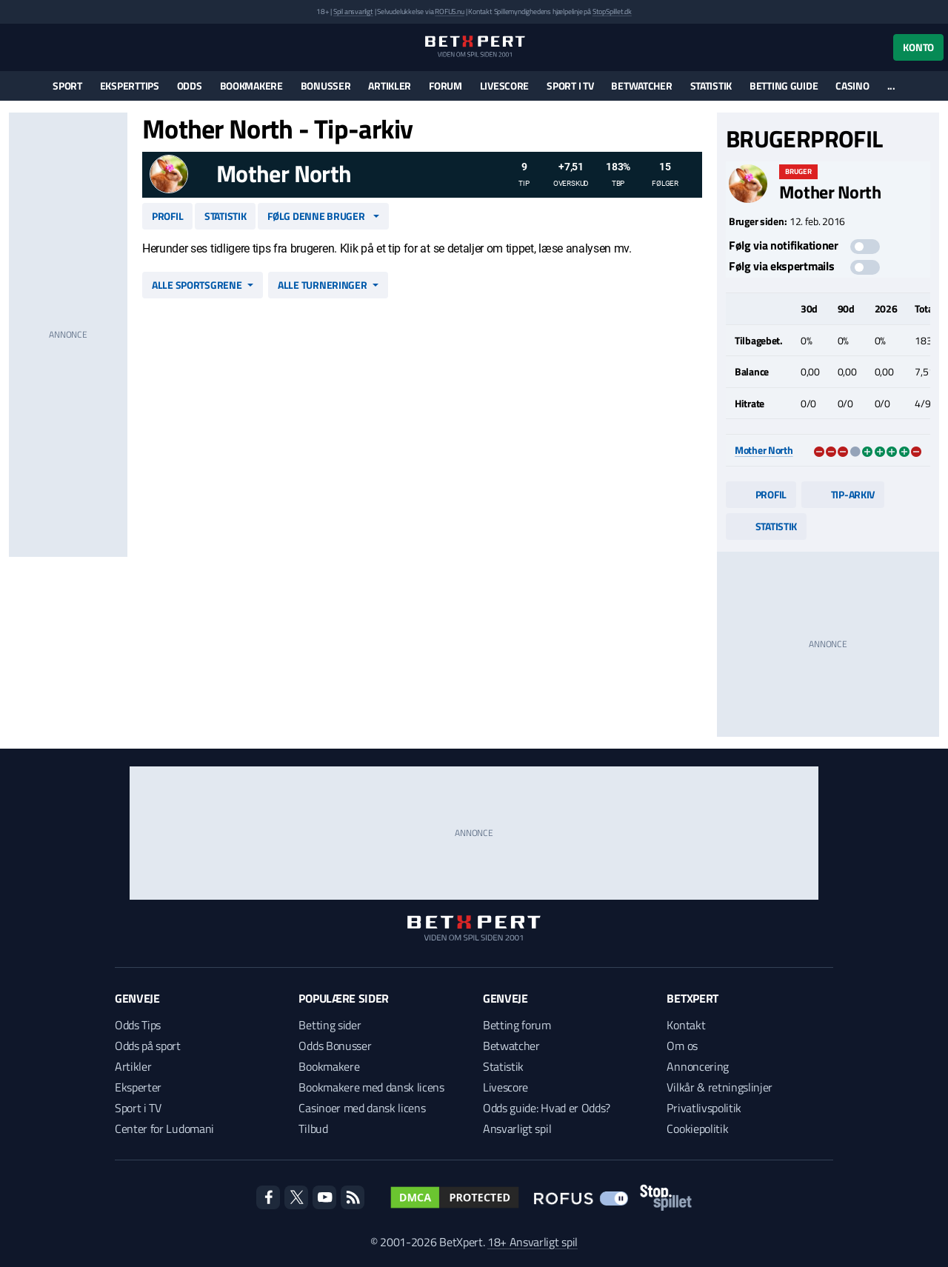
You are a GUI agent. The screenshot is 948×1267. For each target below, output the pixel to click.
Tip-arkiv (843, 494)
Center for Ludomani (164, 1128)
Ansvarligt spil (517, 1128)
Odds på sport (148, 1045)
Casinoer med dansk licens (361, 1108)
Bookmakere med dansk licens (371, 1087)
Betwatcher (641, 85)
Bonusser (326, 85)
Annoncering (697, 1066)
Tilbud (312, 1128)
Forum (445, 85)
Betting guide (784, 85)
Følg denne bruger (315, 216)
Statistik (711, 85)
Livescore (504, 85)
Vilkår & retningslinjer (719, 1087)
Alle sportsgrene (197, 284)
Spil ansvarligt (353, 11)
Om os (682, 1045)
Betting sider (329, 1025)
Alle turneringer (322, 284)
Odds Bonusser (334, 1045)
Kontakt (686, 1025)
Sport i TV (570, 85)
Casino (852, 85)
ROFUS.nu (449, 11)
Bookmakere (251, 85)
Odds (189, 85)
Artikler (389, 85)
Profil (167, 216)
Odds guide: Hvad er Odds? (546, 1108)
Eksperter (138, 1087)
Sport (67, 85)
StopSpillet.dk (612, 11)
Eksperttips (129, 85)
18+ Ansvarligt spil (532, 1242)
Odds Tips (138, 1025)
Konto (918, 47)
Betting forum (517, 1025)
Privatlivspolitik (704, 1108)
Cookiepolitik (697, 1128)
